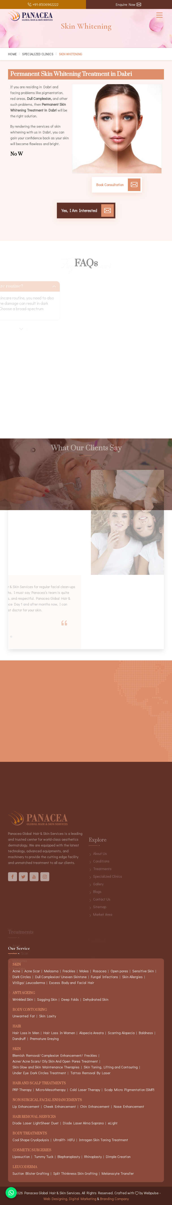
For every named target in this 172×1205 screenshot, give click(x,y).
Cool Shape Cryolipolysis (31, 1139)
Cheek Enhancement (60, 1106)
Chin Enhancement (95, 1106)
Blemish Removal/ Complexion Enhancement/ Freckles (55, 1055)
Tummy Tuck (43, 1156)
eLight (113, 1123)
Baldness (146, 1032)
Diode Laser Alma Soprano (83, 1123)
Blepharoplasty (69, 1156)
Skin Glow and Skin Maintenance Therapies (46, 1067)
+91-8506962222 (43, 4)
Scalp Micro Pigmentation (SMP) (129, 1089)
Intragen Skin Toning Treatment (103, 1139)
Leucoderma (25, 1167)
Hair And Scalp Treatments (39, 1083)
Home (12, 54)
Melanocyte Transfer (118, 1173)
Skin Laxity (47, 1016)
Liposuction (21, 1156)
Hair (17, 1027)
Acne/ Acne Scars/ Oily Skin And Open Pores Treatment (55, 1061)
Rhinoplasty (93, 1156)
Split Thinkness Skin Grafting (75, 1173)
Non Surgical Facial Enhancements (47, 1100)
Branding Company (114, 1198)
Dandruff (19, 1038)
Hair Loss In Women (59, 1032)
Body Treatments (30, 1134)
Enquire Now (128, 4)
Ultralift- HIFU (64, 1139)
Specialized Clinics (37, 54)
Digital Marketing (82, 1198)
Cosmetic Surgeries (32, 1150)
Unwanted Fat (24, 1016)
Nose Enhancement (129, 1106)
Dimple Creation (118, 1156)
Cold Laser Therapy (85, 1089)
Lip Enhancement (26, 1106)
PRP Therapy (22, 1089)
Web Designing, (55, 1198)
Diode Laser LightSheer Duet (36, 1123)
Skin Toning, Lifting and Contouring (111, 1067)
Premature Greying (44, 1038)
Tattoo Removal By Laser (90, 1072)
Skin (17, 1049)
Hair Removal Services (34, 1117)
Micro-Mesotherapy (51, 1089)
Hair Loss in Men (26, 1032)
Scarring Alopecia (121, 1032)
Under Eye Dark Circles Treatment (39, 1072)
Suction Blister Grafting (31, 1173)
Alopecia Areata (91, 1032)
